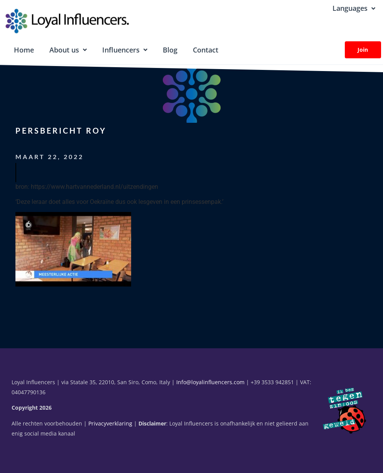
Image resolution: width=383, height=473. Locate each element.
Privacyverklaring (110, 423)
